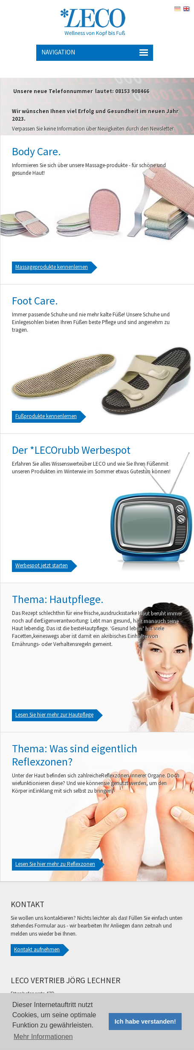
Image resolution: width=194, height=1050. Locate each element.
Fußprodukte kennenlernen (46, 416)
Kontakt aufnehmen (37, 949)
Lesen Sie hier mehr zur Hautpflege (54, 714)
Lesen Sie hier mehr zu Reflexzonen (55, 864)
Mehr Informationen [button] (43, 1036)
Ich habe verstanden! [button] (145, 1021)
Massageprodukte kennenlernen (51, 266)
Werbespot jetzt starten (41, 565)
